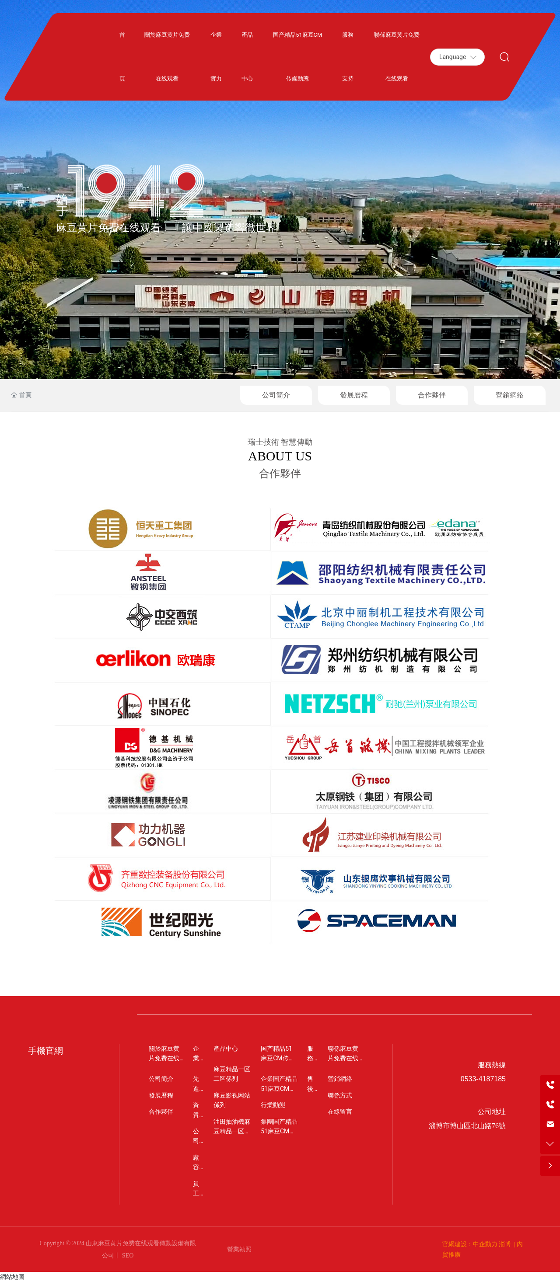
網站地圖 (12, 1276)
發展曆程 (354, 395)
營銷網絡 (510, 395)
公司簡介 (276, 395)
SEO (126, 1255)
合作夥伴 (432, 395)
